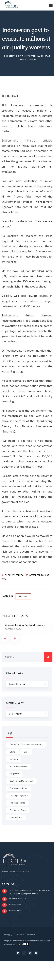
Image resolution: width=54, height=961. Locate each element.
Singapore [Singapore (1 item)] (14, 774)
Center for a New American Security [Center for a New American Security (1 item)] (26, 744)
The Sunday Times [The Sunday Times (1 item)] (18, 810)
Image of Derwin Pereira (14, 941)
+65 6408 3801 (15, 910)
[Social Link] (18, 953)
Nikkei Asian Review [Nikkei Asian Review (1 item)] (18, 766)
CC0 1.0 (23, 944)
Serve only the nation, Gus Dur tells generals (25, 625)
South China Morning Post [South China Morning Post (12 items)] (21, 781)
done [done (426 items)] (26, 752)
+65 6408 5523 (15, 904)
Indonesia (23, 596)
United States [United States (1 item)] (16, 817)
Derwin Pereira (15, 575)
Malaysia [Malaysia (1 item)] (14, 759)
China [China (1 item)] (12, 752)
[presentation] (5, 638)
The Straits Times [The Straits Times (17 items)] (17, 803)
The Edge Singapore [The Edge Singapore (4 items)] (19, 795)
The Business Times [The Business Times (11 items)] (18, 788)
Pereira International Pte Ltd (38, 941)
